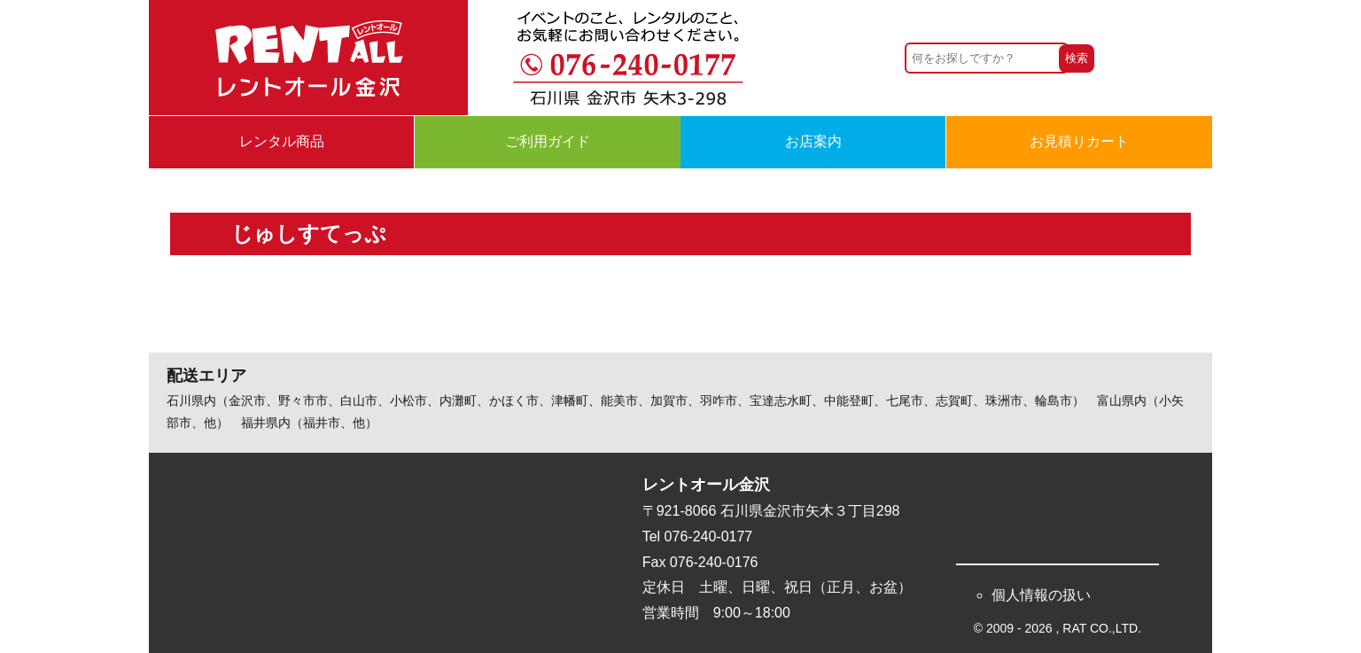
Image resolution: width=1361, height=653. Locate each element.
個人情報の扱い (1041, 594)
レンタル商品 (281, 141)
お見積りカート (1079, 141)
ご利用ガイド (547, 141)
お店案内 (813, 141)
